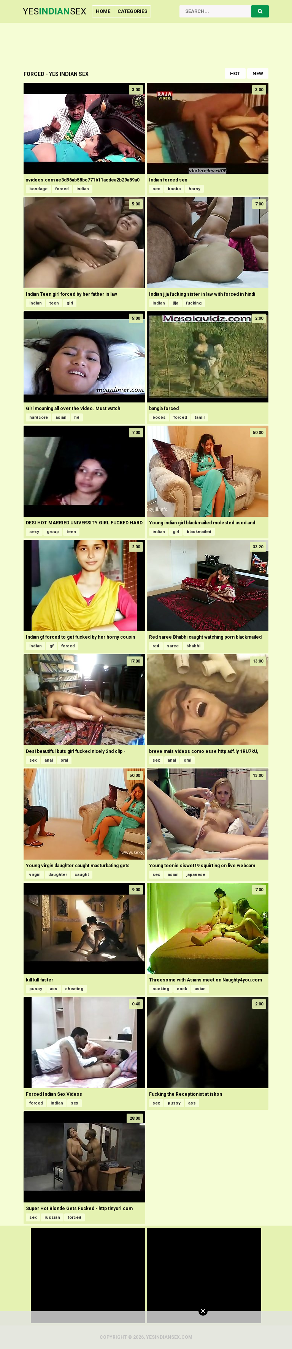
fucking (194, 303)
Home (103, 11)
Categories (132, 11)
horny (194, 188)
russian (52, 1217)
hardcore (38, 417)
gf (51, 646)
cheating (74, 988)
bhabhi (193, 646)
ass (53, 988)
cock (182, 988)
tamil (200, 417)
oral (64, 760)
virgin (35, 874)
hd (76, 417)
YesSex (54, 11)
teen (54, 303)
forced (62, 188)
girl (70, 303)
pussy (35, 988)
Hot (235, 73)
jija (175, 303)
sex (156, 188)
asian (61, 417)
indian (82, 188)
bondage (38, 188)
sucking (160, 988)
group (53, 531)
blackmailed (199, 531)
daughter (57, 874)
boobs (174, 188)
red (155, 646)
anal (48, 760)
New (257, 73)
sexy (34, 531)
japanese (195, 874)
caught (82, 874)
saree (173, 646)
